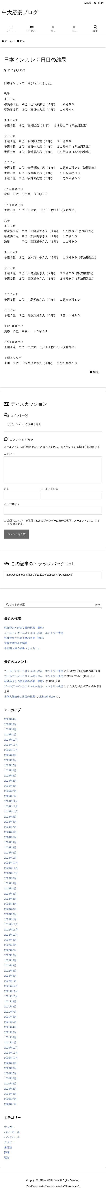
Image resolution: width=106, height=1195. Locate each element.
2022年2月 (10, 975)
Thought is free (71, 1186)
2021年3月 (10, 1032)
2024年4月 (10, 842)
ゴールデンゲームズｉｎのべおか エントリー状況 (33, 632)
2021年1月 (10, 1042)
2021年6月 (10, 1016)
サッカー (9, 1126)
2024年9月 (10, 816)
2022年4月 (10, 965)
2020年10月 (11, 1057)
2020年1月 (10, 1104)
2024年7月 (10, 826)
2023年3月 (10, 909)
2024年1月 (10, 857)
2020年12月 (11, 1047)
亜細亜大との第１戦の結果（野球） (24, 637)
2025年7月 (10, 765)
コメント (9, 453)
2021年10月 (11, 996)
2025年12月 (11, 739)
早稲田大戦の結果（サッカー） (22, 648)
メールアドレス (49, 488)
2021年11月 (11, 991)
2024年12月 (11, 801)
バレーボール (12, 1131)
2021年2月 (10, 1037)
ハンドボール (12, 1137)
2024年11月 (11, 806)
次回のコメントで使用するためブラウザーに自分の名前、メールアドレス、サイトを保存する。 (53, 522)
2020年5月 (10, 1083)
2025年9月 (10, 755)
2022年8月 (10, 944)
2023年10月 (11, 873)
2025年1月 (10, 796)
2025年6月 (10, 770)
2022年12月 (11, 924)
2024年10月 (11, 811)
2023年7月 (10, 888)
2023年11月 (11, 868)
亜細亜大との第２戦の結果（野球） (24, 627)
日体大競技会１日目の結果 (19, 696)
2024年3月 (10, 847)
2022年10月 (11, 934)
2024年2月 (10, 852)
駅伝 (22, 41)
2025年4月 (10, 780)
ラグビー (9, 1142)
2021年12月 (11, 986)
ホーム (8, 41)
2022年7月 (10, 950)
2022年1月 (10, 980)
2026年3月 (10, 724)
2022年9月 (10, 939)
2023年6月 (10, 893)
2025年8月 (10, 760)
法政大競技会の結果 (15, 643)
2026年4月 (10, 719)
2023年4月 (10, 903)
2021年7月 (10, 1011)
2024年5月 (10, 837)
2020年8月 (10, 1068)
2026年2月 (10, 729)
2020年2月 (10, 1098)
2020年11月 (11, 1052)
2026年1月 (10, 734)
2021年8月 (10, 1006)
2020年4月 (10, 1088)
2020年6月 (10, 1078)
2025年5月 (10, 775)
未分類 (8, 1147)
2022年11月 (11, 929)
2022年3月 (10, 970)
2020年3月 (10, 1093)
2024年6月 (10, 832)
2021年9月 (10, 1001)
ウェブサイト (11, 504)
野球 (6, 1152)
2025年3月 (10, 785)
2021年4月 (10, 1027)
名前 (6, 488)
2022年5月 (10, 960)
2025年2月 (10, 791)
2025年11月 (11, 744)
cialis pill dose (47, 696)
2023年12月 (11, 862)
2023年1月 (10, 919)
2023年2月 (10, 914)
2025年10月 (11, 749)
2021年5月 (10, 1021)
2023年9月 (10, 878)
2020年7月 (10, 1073)
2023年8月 (10, 883)
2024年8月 (10, 821)
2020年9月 (10, 1063)
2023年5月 (10, 898)
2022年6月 (10, 955)
